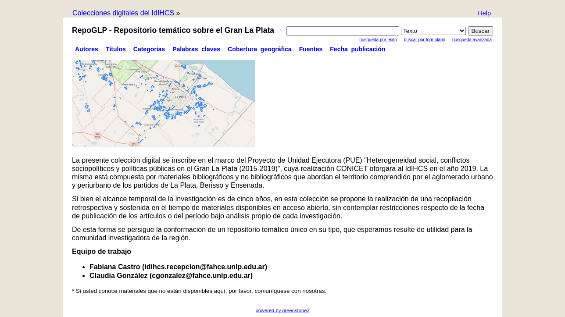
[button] (484, 14)
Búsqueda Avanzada (472, 39)
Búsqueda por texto (378, 39)
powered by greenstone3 (282, 310)
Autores (86, 49)
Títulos (116, 49)
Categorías (149, 49)
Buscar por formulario (424, 39)
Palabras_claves (196, 49)
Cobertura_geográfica (259, 49)
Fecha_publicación (357, 49)
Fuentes (311, 49)
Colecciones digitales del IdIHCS (123, 13)
